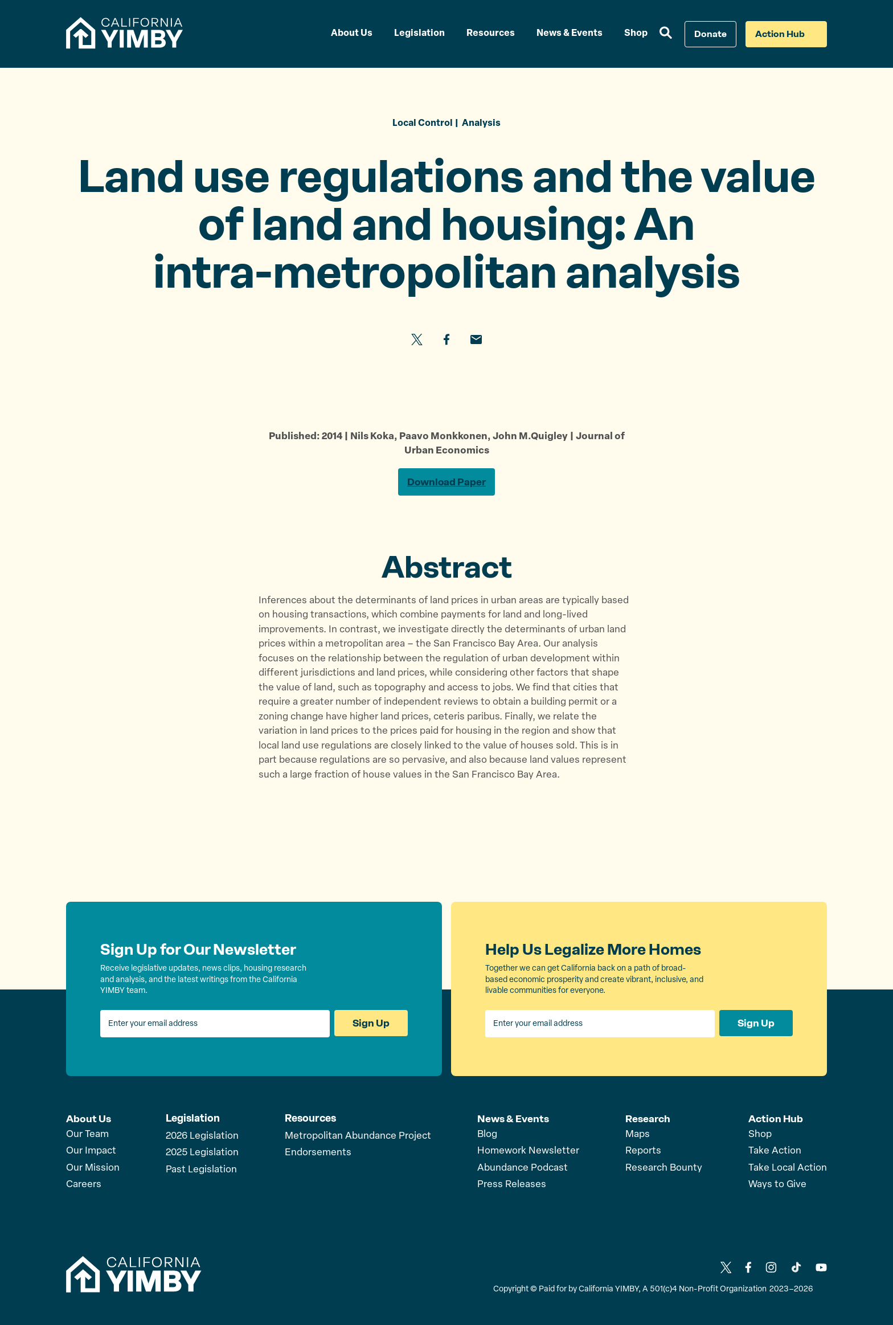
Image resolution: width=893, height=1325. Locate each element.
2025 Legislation (202, 1153)
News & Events (513, 1119)
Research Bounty (663, 1168)
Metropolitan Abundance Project (358, 1137)
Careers (83, 1184)
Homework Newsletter (528, 1151)
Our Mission (93, 1168)
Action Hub (776, 1119)
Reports (643, 1151)
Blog (487, 1134)
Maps (637, 1134)
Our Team (87, 1134)
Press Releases (511, 1184)
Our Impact (91, 1151)
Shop (760, 1134)
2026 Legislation (202, 1137)
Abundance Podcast (522, 1168)
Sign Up (371, 1024)
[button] (666, 34)
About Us (88, 1119)
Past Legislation (201, 1170)
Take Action (774, 1151)
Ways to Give (777, 1184)
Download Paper (446, 482)
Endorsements (318, 1153)
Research (648, 1119)
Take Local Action (787, 1168)
